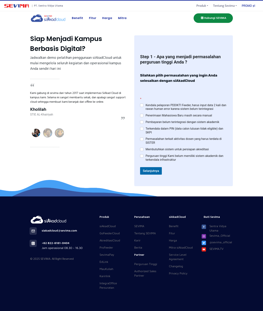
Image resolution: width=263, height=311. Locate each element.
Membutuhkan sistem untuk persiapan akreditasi (177, 149)
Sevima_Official (219, 235)
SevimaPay (107, 254)
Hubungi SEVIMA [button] (213, 18)
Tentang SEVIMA (145, 233)
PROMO (249, 6)
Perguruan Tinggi (145, 264)
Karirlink (105, 276)
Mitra (122, 18)
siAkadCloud (108, 226)
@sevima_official (220, 242)
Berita (138, 247)
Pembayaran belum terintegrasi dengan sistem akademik (182, 122)
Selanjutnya (151, 171)
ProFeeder (106, 247)
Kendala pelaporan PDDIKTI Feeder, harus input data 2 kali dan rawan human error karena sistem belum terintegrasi (186, 107)
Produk (201, 6)
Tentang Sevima (224, 6)
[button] (36, 132)
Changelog (176, 266)
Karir (137, 240)
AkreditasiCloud (110, 240)
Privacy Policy (178, 273)
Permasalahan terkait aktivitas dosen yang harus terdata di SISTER (184, 140)
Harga (107, 18)
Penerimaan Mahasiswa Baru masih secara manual (179, 115)
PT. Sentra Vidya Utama (48, 6)
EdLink (104, 261)
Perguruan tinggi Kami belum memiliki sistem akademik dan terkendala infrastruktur (184, 157)
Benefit (77, 18)
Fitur (92, 18)
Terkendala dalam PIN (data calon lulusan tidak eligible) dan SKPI (184, 130)
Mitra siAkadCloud (181, 247)
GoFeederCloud (110, 233)
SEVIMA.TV (216, 248)
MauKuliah (106, 269)
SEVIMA (139, 226)
